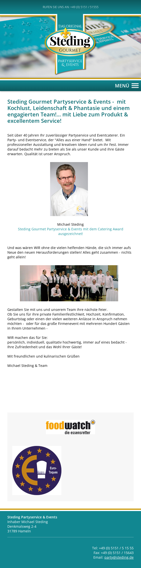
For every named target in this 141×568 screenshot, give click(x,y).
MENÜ (128, 85)
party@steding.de (119, 557)
